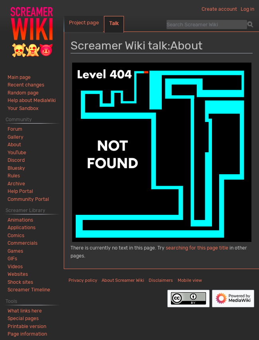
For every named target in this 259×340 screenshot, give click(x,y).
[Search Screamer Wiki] (207, 24)
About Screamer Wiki (123, 280)
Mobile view (190, 280)
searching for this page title (197, 248)
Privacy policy (83, 280)
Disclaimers (161, 280)
